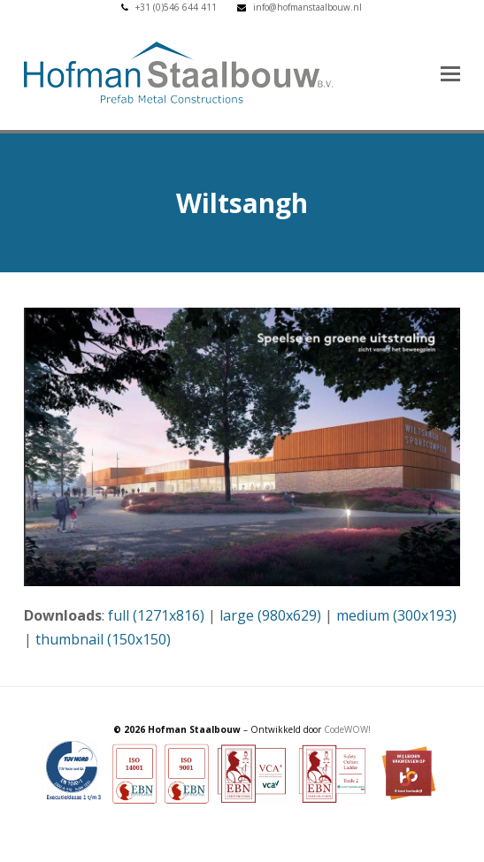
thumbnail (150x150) (103, 639)
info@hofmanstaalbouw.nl (307, 7)
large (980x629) (270, 615)
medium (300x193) (396, 615)
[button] (450, 72)
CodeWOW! (347, 729)
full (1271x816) (156, 615)
